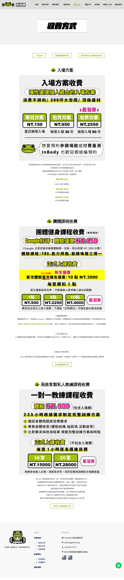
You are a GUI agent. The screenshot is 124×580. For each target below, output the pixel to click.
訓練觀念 (41, 564)
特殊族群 (41, 551)
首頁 (37, 4)
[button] (119, 565)
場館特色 (66, 4)
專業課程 (55, 4)
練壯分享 (41, 548)
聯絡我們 (118, 4)
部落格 (97, 4)
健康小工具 (107, 4)
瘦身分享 (41, 544)
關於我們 (45, 4)
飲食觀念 (41, 561)
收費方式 (76, 4)
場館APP (88, 4)
